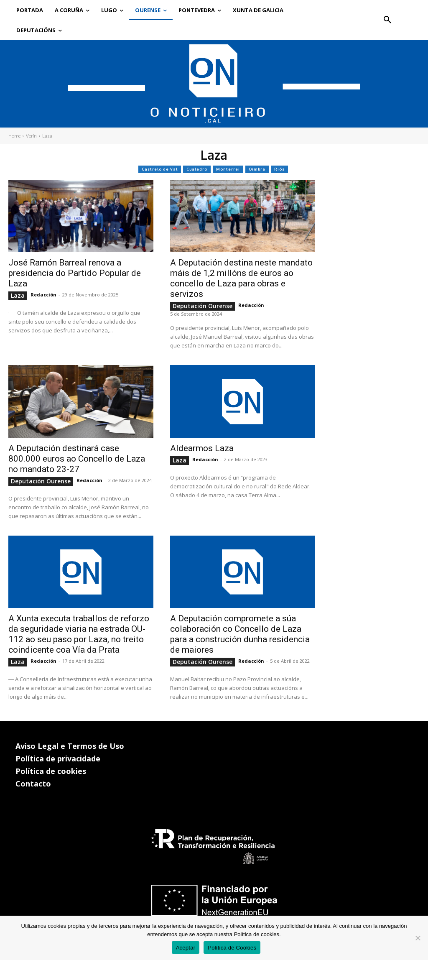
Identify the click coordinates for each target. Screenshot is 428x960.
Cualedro (197, 169)
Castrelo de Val (159, 169)
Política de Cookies (232, 948)
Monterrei (228, 169)
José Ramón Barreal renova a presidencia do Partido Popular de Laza (74, 273)
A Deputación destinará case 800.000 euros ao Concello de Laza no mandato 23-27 (76, 458)
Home (14, 136)
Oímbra (257, 169)
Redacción (43, 294)
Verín (31, 136)
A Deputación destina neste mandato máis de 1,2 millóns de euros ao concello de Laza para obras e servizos (241, 278)
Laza (18, 295)
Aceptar (186, 948)
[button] (387, 20)
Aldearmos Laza (202, 448)
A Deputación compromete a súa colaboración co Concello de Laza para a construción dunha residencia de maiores (240, 634)
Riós (279, 169)
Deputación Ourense (202, 306)
